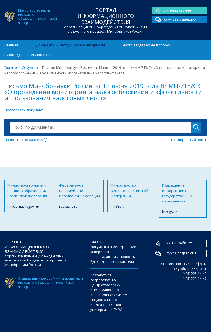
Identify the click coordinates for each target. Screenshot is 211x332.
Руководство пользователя (28, 54)
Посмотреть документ (23, 110)
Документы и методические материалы (70, 45)
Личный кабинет (172, 10)
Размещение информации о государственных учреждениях (183, 199)
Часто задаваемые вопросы (147, 45)
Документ (30, 67)
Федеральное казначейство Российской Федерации (80, 196)
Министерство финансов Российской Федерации (131, 196)
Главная (11, 45)
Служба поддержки (174, 19)
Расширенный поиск (189, 139)
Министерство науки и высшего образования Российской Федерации (28, 196)
